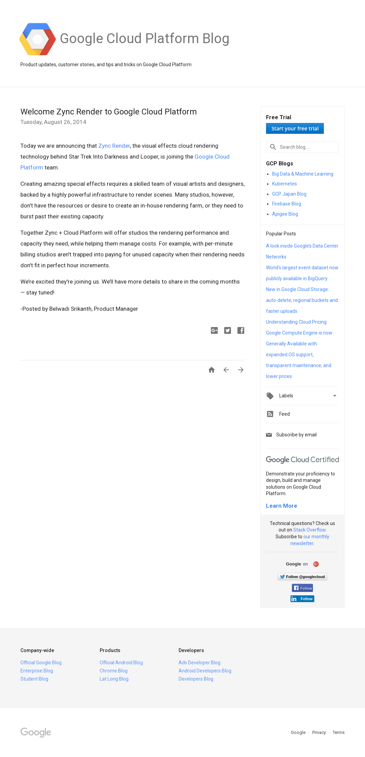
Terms (339, 732)
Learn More (281, 505)
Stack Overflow (309, 530)
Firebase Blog (286, 203)
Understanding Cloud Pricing (296, 322)
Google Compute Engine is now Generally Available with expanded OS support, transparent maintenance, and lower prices (299, 354)
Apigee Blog (285, 214)
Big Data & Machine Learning (302, 174)
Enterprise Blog (36, 670)
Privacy (319, 732)
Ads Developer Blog (199, 662)
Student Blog (34, 679)
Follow (303, 588)
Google (298, 732)
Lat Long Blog (114, 679)
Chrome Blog (114, 670)
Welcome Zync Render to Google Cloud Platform (108, 111)
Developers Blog (196, 679)
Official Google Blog (41, 662)
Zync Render (114, 145)
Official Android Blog (121, 662)
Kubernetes (284, 183)
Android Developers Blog (205, 670)
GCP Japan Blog (289, 194)
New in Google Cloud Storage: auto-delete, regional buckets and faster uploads (302, 300)
